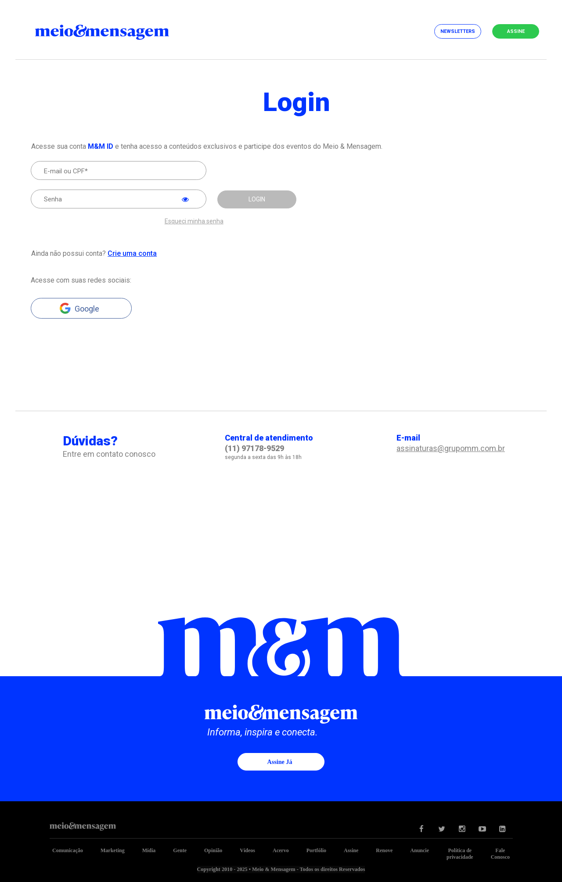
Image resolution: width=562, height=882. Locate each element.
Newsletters (457, 31)
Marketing (113, 850)
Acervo (281, 850)
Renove (384, 850)
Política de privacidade (460, 853)
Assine (516, 31)
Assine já (279, 761)
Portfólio (316, 850)
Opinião (213, 850)
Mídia (149, 850)
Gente (180, 850)
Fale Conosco (500, 853)
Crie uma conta (131, 253)
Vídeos (247, 850)
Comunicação (67, 850)
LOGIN (257, 199)
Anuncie (419, 850)
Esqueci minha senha (194, 221)
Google (87, 308)
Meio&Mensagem (110, 31)
